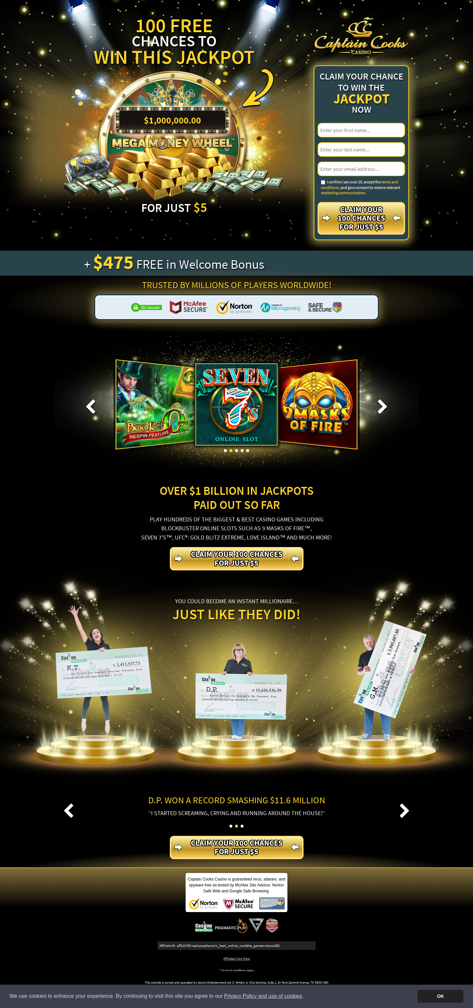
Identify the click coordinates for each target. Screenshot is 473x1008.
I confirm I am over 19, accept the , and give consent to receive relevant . (360, 187)
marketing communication (343, 192)
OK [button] (440, 996)
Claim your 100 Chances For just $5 (361, 218)
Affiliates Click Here (236, 958)
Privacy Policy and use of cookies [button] (263, 996)
